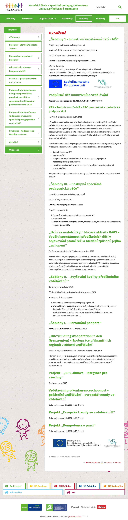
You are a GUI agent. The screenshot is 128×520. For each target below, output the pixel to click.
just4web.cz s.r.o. (74, 516)
